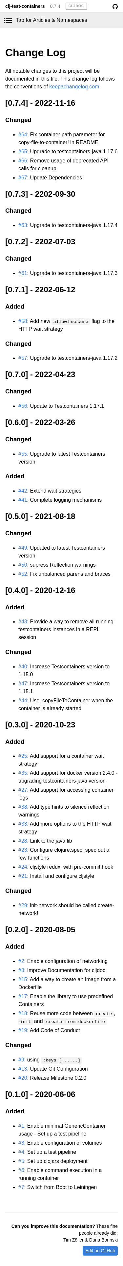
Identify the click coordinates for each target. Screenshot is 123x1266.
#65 (22, 151)
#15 (22, 979)
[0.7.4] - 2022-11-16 (40, 103)
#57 (22, 358)
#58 (22, 321)
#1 (21, 1126)
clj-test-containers (25, 6)
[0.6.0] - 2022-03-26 (40, 422)
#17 (22, 996)
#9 (21, 1059)
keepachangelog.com (74, 86)
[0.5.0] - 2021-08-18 (40, 516)
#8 (21, 970)
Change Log (35, 52)
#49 (22, 548)
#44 (22, 700)
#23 (22, 850)
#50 (22, 565)
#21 (22, 876)
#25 (22, 756)
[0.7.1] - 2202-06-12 (40, 289)
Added (14, 306)
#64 (22, 134)
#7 (21, 1187)
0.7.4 (55, 6)
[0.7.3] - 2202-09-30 (40, 194)
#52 (22, 574)
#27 (22, 790)
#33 (22, 824)
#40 (22, 666)
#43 (22, 621)
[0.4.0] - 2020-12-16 (40, 590)
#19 (22, 1030)
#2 (21, 961)
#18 (22, 1013)
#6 (21, 1170)
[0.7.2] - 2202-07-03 (40, 241)
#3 (21, 1143)
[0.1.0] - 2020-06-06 (40, 1094)
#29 (22, 905)
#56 (22, 406)
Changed (18, 119)
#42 (22, 491)
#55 (22, 454)
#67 (22, 177)
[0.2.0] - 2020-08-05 (40, 929)
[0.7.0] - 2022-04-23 (40, 374)
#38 (22, 807)
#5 (21, 1161)
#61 (22, 273)
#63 (22, 225)
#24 (22, 867)
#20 (22, 1078)
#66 (22, 160)
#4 (21, 1152)
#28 (22, 841)
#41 (22, 500)
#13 (22, 1069)
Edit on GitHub (100, 1250)
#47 (22, 683)
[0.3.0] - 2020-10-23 (40, 724)
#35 (22, 773)
